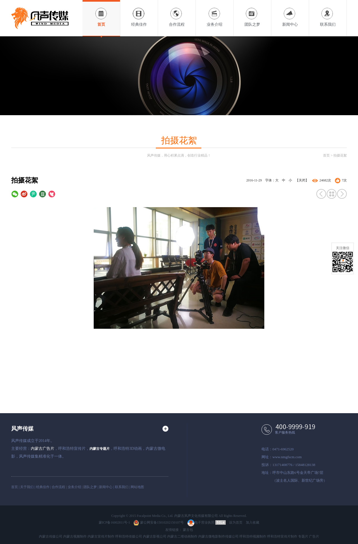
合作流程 (177, 13)
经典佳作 (139, 13)
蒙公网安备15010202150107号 (158, 522)
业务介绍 (214, 13)
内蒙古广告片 (42, 448)
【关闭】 (302, 180)
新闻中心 (290, 13)
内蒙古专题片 (100, 449)
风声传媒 (22, 428)
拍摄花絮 (340, 155)
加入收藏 (252, 522)
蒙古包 (188, 530)
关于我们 (27, 487)
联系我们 (328, 13)
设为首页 (235, 522)
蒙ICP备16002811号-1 (114, 522)
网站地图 (137, 487)
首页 (101, 13)
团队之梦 (252, 13)
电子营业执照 (201, 522)
